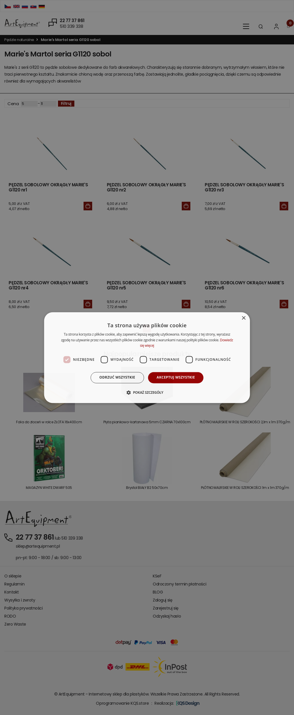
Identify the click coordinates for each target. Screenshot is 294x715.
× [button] (243, 318)
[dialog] (147, 357)
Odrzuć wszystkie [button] (117, 377)
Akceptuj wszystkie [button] (176, 377)
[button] (147, 392)
